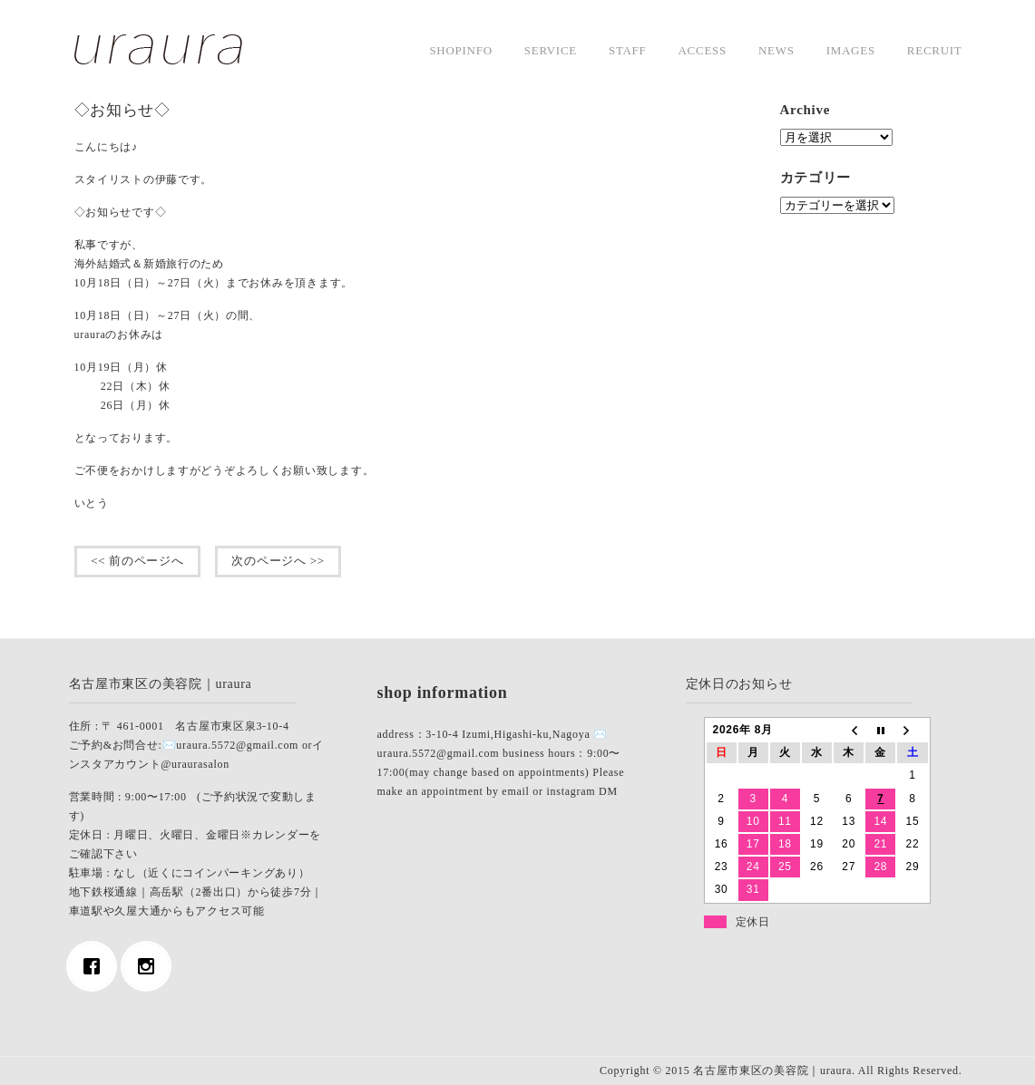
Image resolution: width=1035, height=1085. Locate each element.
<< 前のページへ (138, 560)
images (850, 50)
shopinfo (460, 50)
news (776, 50)
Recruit (934, 50)
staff (628, 50)
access (703, 50)
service (550, 50)
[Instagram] (150, 966)
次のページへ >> (278, 560)
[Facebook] (96, 966)
